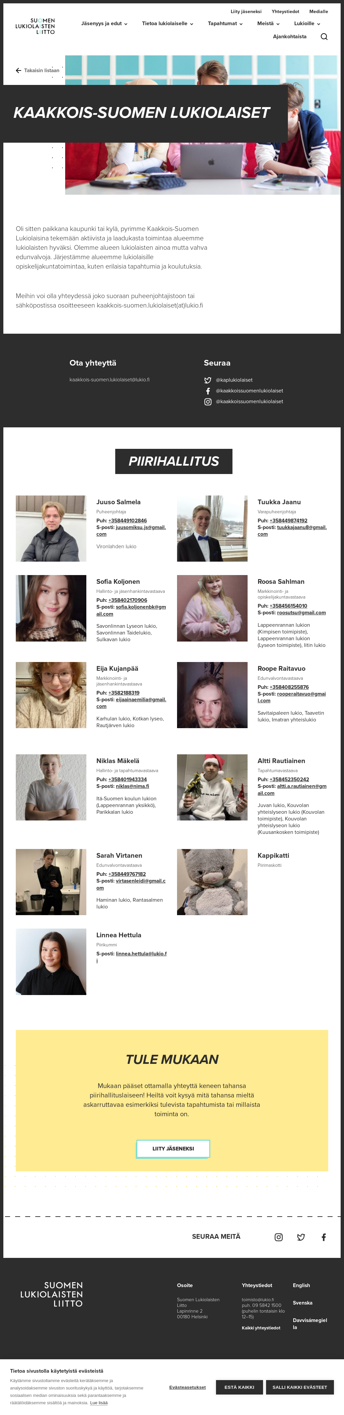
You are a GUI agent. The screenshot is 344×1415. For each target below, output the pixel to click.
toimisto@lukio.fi (258, 1298)
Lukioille (304, 23)
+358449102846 (129, 520)
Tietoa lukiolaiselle (164, 23)
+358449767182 (129, 873)
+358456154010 (290, 606)
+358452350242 (291, 778)
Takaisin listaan (39, 70)
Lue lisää (99, 1402)
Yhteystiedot (285, 11)
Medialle (318, 11)
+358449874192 (290, 520)
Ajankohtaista (290, 36)
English (300, 1283)
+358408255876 (291, 686)
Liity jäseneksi (246, 11)
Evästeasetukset (187, 1387)
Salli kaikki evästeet (300, 1387)
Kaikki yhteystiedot (262, 1326)
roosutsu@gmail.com (302, 612)
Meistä (265, 23)
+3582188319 (125, 692)
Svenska (302, 1301)
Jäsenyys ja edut (101, 23)
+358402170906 (129, 600)
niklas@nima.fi (133, 785)
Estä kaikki (239, 1387)
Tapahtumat (222, 23)
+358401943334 (129, 778)
